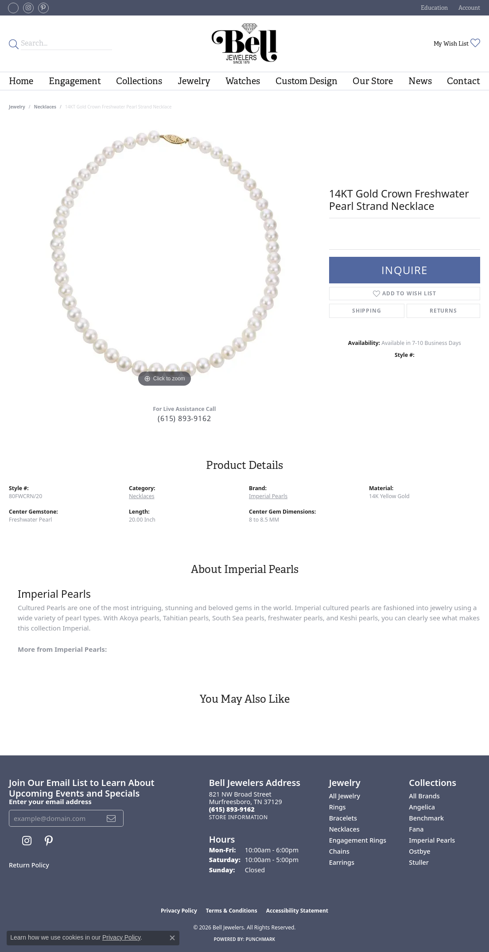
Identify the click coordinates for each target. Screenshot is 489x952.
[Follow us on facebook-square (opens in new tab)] (13, 8)
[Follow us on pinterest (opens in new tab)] (43, 8)
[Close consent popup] (172, 937)
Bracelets (343, 818)
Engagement (75, 81)
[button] (433, 7)
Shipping (366, 310)
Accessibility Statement (297, 910)
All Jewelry (345, 796)
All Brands (424, 796)
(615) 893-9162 (184, 418)
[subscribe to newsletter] (111, 818)
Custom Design (307, 81)
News (420, 81)
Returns (443, 310)
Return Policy (29, 865)
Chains (339, 851)
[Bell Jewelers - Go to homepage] (244, 43)
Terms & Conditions (231, 910)
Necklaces (45, 107)
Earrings (341, 862)
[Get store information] (238, 817)
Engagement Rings (357, 840)
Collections (139, 81)
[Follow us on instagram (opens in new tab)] (28, 8)
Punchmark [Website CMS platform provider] (261, 939)
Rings (337, 807)
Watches (242, 81)
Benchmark (426, 818)
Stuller (419, 862)
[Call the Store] (232, 809)
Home (21, 81)
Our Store (373, 81)
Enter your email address (50, 801)
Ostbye (419, 851)
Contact (463, 81)
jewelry (17, 107)
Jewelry (194, 81)
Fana (416, 829)
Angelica (422, 807)
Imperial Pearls (268, 496)
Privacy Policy (179, 910)
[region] (164, 256)
